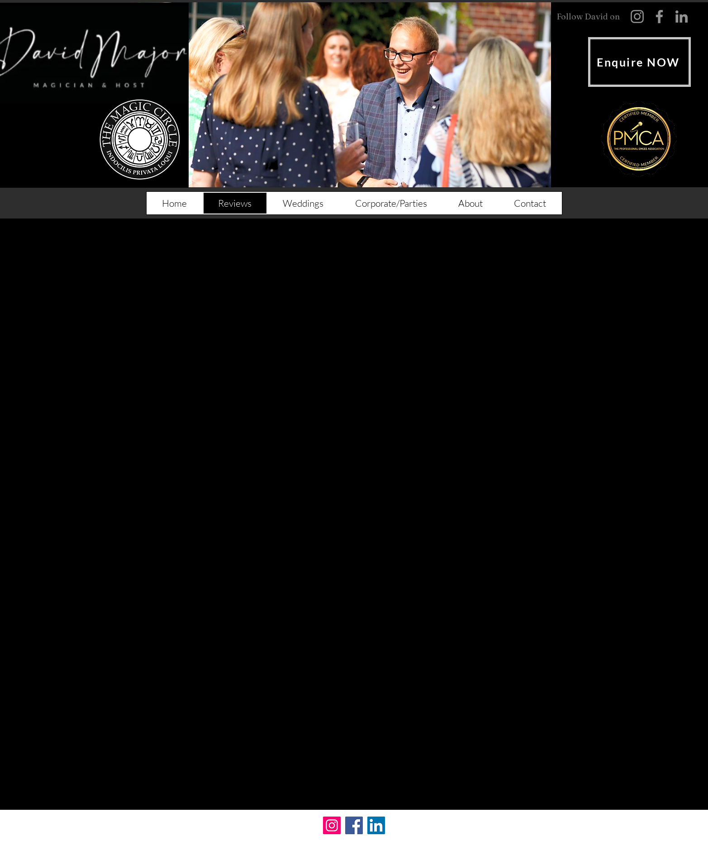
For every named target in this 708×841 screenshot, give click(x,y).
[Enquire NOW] (639, 62)
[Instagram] (332, 825)
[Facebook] (354, 825)
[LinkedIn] (376, 825)
